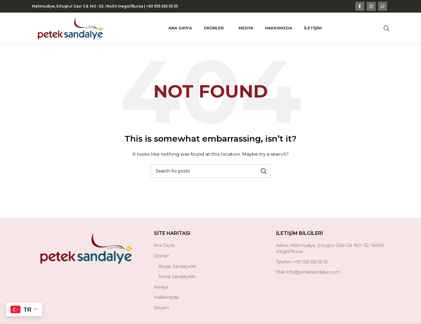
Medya (161, 287)
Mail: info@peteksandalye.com (308, 272)
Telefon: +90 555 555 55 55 (302, 262)
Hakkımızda (166, 297)
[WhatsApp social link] (382, 6)
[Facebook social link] (359, 6)
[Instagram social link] (371, 6)
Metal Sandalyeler (177, 276)
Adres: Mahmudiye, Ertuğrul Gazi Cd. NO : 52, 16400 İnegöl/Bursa (330, 248)
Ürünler (161, 256)
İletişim (161, 307)
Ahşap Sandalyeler (177, 266)
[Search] (386, 28)
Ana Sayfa (164, 245)
